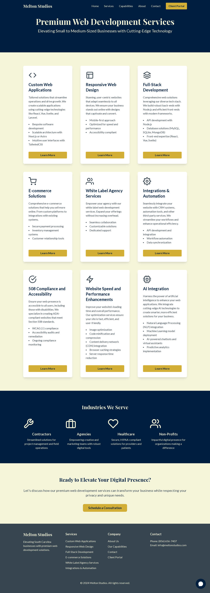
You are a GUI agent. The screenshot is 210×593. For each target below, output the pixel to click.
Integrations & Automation (80, 568)
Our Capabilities (117, 546)
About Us (113, 541)
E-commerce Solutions (78, 557)
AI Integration (156, 288)
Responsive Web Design (79, 546)
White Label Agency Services (82, 562)
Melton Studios (37, 6)
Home (95, 6)
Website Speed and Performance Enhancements (103, 294)
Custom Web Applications (80, 541)
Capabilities (126, 6)
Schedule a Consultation (105, 508)
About (142, 6)
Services (109, 6)
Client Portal (176, 6)
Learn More (47, 155)
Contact (155, 6)
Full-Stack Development (79, 551)
